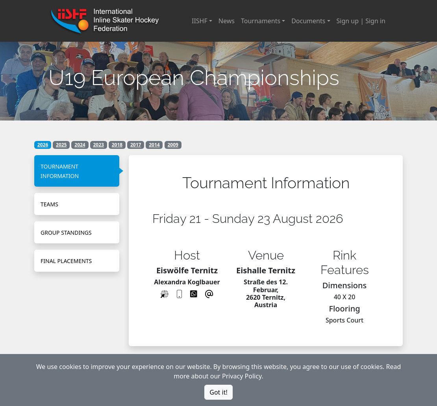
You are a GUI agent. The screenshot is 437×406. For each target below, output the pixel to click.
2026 (42, 144)
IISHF (199, 21)
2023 (98, 144)
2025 (61, 144)
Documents (308, 21)
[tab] (76, 171)
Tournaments (260, 21)
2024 (79, 144)
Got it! (218, 392)
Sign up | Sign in (361, 21)
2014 (154, 144)
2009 (172, 144)
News (226, 21)
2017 (135, 144)
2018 (117, 144)
